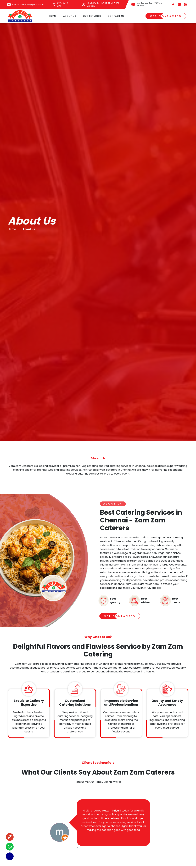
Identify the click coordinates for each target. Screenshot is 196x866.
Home (12, 229)
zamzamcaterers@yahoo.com (28, 4)
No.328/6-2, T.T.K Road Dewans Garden (103, 4)
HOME (52, 16)
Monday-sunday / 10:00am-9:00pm (150, 4)
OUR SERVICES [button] (92, 16)
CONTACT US (116, 16)
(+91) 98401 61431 (62, 4)
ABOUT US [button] (69, 16)
